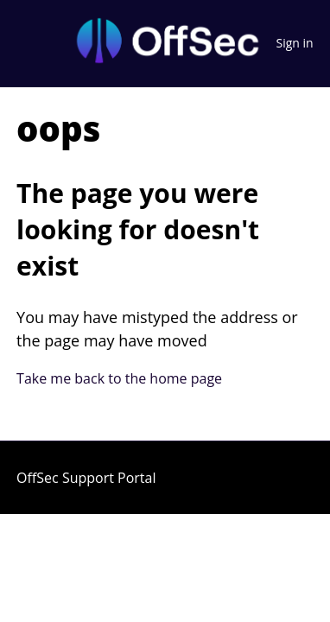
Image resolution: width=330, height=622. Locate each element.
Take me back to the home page (119, 378)
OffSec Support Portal (85, 477)
